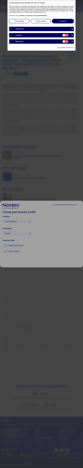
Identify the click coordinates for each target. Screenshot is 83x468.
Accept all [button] (63, 21)
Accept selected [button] (40, 21)
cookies (22, 15)
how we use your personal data (36, 15)
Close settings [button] (19, 21)
